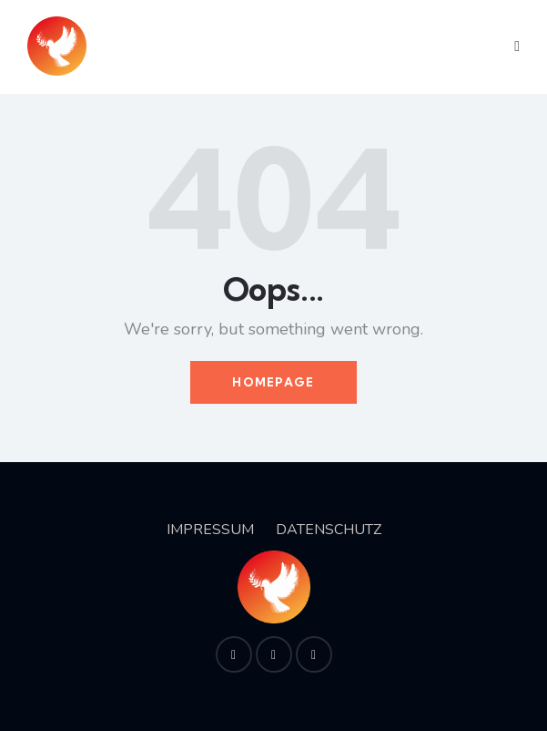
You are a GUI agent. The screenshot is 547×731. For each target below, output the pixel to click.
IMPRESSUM (210, 530)
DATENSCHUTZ (328, 530)
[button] (517, 47)
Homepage (273, 382)
